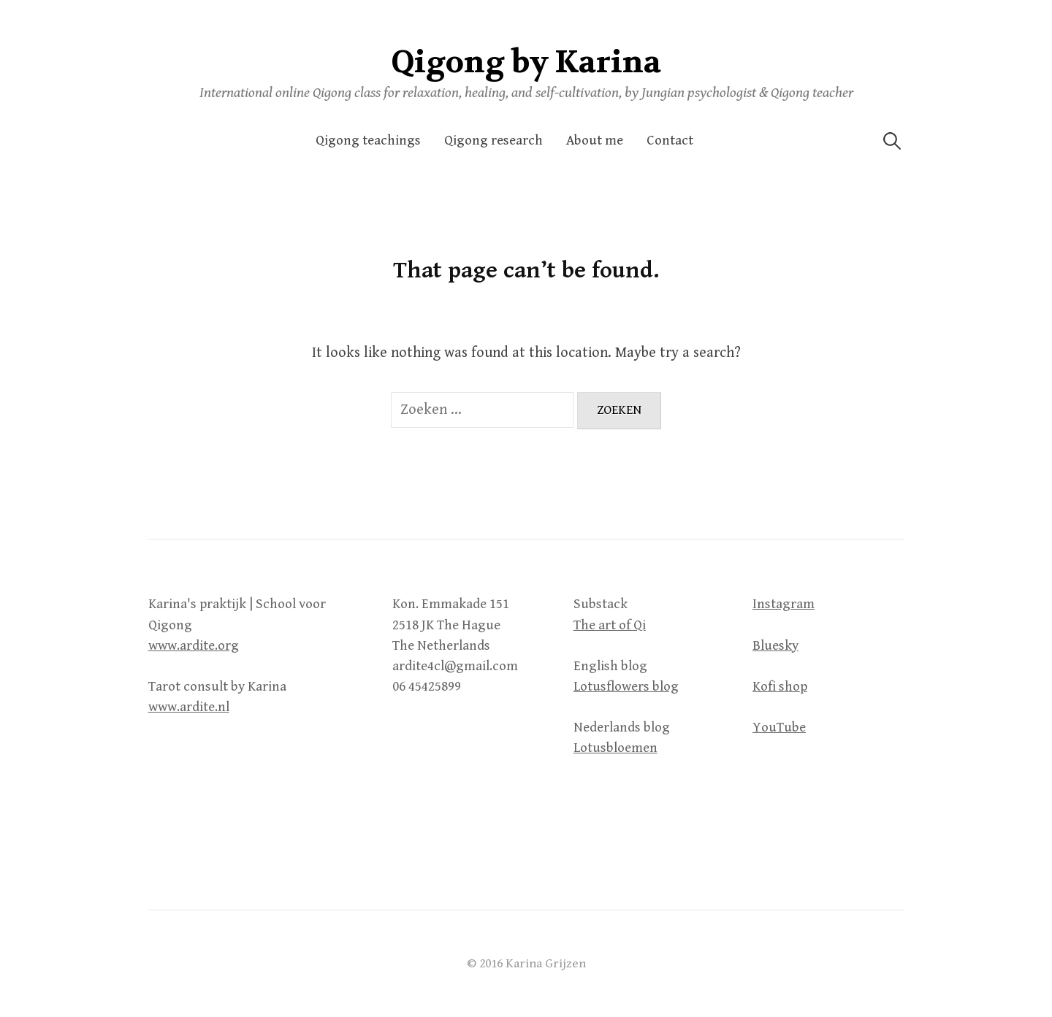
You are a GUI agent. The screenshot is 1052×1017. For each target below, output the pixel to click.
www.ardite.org (193, 645)
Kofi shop (779, 686)
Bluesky (775, 645)
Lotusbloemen (615, 748)
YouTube (779, 727)
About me (594, 140)
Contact (670, 140)
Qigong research (493, 140)
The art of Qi (609, 625)
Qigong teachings (368, 140)
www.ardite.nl (188, 707)
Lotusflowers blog (626, 686)
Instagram (783, 604)
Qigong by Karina (526, 62)
